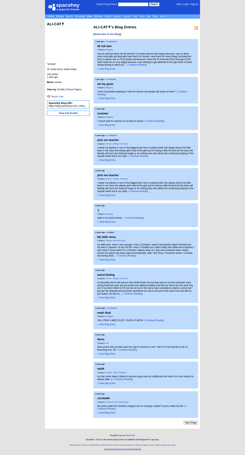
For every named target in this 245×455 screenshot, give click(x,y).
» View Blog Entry (106, 69)
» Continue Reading (136, 64)
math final (104, 312)
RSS (109, 445)
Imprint (130, 445)
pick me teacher (108, 140)
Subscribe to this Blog (107, 34)
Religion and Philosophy (115, 240)
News (78, 445)
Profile (61, 89)
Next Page (191, 422)
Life (107, 343)
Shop (155, 16)
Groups (117, 16)
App (149, 16)
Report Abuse (148, 445)
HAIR (100, 368)
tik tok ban (104, 46)
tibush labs (130, 435)
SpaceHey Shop (169, 445)
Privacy (122, 445)
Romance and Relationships (117, 402)
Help (178, 4)
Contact (137, 445)
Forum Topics (74, 89)
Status (158, 445)
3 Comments (111, 41)
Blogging (109, 50)
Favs (134, 16)
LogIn (186, 4)
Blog (89, 16)
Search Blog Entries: (107, 4)
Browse (60, 16)
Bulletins (98, 16)
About (163, 16)
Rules (84, 445)
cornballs (103, 398)
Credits (103, 445)
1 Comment (111, 79)
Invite (142, 16)
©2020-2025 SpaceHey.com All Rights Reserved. (122, 449)
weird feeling (106, 274)
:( (98, 210)
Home (51, 16)
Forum (108, 16)
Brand (95, 445)
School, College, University (117, 144)
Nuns (100, 339)
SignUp (194, 4)
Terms (115, 445)
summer (102, 113)
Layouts (126, 16)
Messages (80, 16)
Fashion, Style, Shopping (116, 372)
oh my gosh (105, 83)
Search (154, 4)
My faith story (106, 236)
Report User (55, 96)
